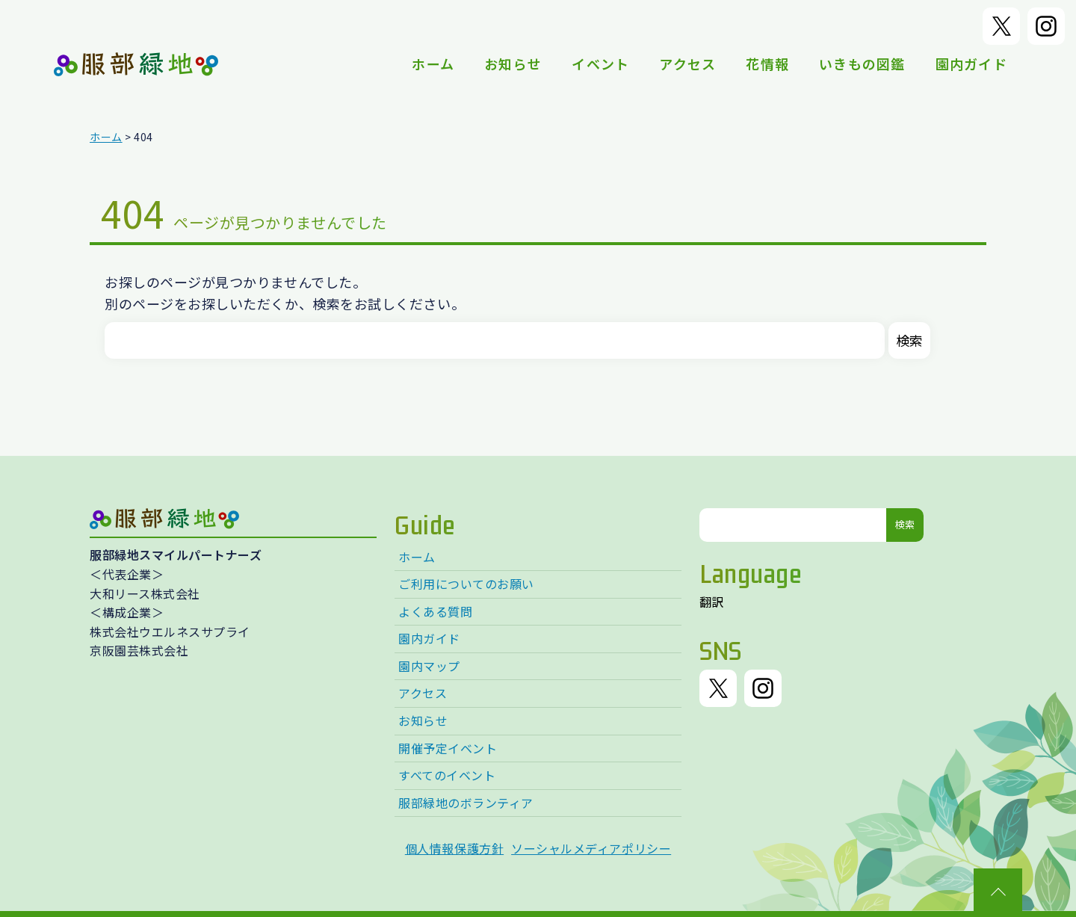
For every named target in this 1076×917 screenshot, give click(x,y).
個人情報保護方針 (454, 848)
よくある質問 (435, 611)
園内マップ (429, 666)
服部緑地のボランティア (466, 803)
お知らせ (513, 63)
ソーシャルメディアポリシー (591, 848)
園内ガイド (971, 63)
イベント (600, 63)
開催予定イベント (447, 748)
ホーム (433, 63)
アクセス (687, 63)
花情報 (767, 63)
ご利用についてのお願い (466, 584)
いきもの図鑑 (862, 63)
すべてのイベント (446, 775)
